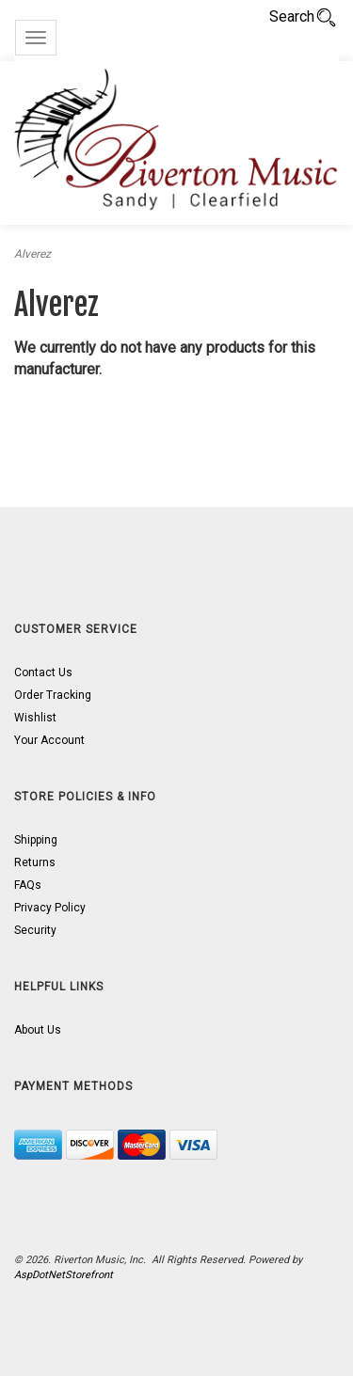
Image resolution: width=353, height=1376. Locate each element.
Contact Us (43, 672)
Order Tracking (52, 695)
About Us (37, 1029)
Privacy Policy (50, 907)
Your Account (49, 740)
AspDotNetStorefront (63, 1275)
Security (35, 930)
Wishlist (35, 717)
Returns (35, 862)
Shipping (35, 839)
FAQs (27, 885)
